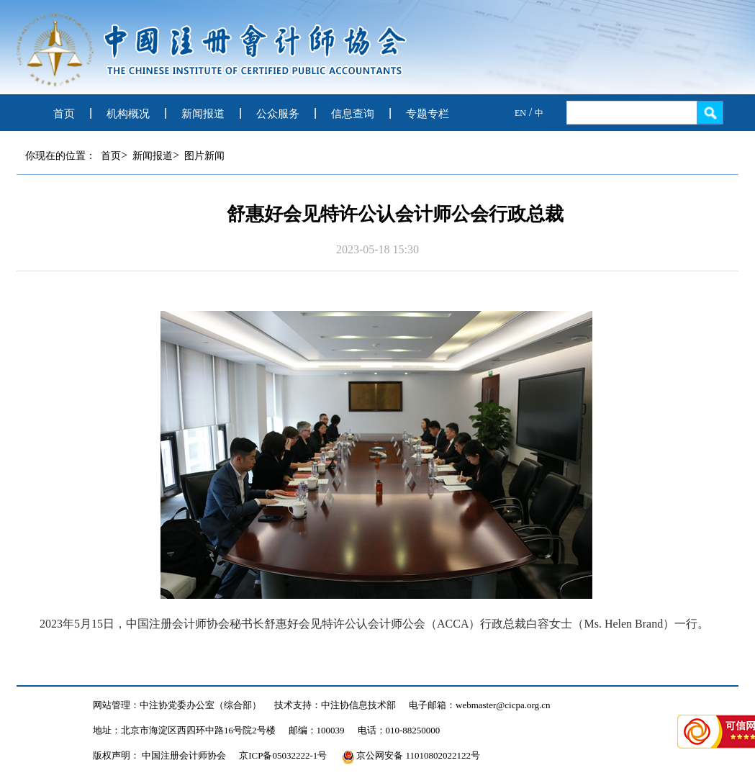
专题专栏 (427, 113)
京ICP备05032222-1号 (283, 755)
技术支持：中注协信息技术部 (335, 705)
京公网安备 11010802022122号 (411, 755)
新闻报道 (203, 113)
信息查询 (352, 113)
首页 (64, 113)
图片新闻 (204, 155)
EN (520, 113)
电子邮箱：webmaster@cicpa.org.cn (480, 705)
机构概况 (128, 113)
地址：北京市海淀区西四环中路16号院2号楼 (184, 730)
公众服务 (277, 113)
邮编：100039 (317, 730)
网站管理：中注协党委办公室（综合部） (177, 705)
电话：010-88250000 (399, 730)
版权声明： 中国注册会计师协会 (159, 755)
